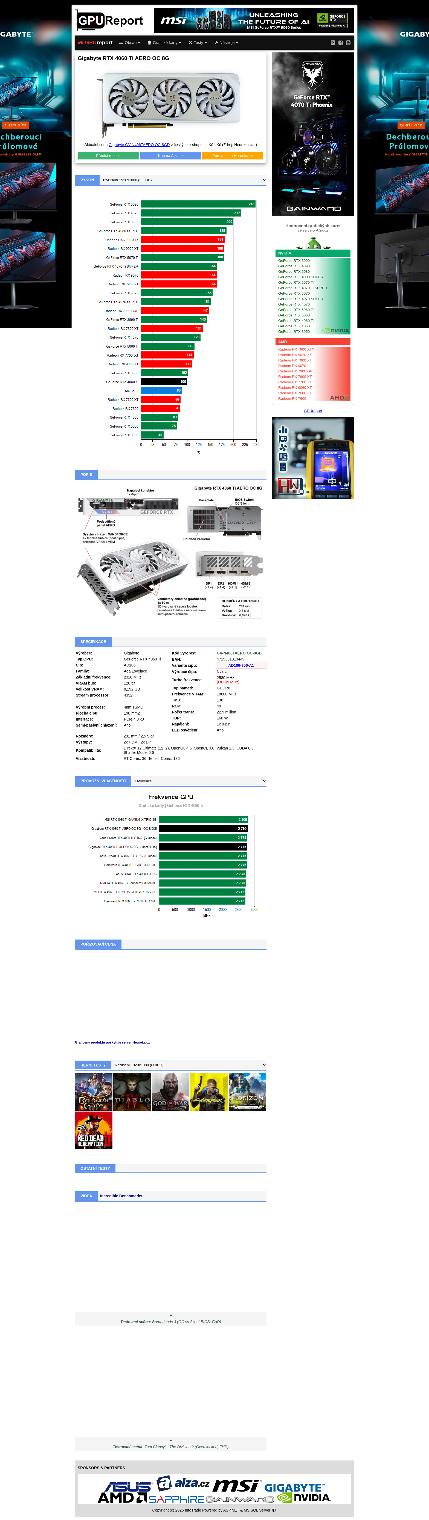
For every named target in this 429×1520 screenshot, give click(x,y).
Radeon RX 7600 (292, 398)
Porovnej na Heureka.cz (232, 155)
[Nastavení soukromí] (274, 1510)
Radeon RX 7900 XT (295, 360)
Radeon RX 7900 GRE (296, 371)
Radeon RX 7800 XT (295, 377)
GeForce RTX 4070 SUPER (300, 299)
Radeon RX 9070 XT (295, 355)
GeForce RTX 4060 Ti (296, 321)
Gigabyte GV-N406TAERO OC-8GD (139, 145)
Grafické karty (164, 42)
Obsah (129, 42)
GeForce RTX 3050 (294, 332)
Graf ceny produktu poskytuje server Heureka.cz (112, 1042)
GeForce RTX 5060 (294, 315)
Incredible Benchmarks (121, 1196)
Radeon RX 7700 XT (295, 382)
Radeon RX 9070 (292, 366)
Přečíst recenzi (108, 155)
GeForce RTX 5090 (294, 261)
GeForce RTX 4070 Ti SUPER (302, 288)
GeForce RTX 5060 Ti (296, 310)
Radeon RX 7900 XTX (296, 349)
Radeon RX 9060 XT (295, 388)
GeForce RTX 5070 (294, 293)
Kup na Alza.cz (171, 155)
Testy (198, 42)
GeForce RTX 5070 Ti (296, 282)
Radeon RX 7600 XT (295, 393)
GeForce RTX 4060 (294, 326)
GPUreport (313, 411)
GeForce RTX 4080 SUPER (300, 277)
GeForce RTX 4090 (294, 266)
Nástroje (226, 42)
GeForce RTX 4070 (294, 304)
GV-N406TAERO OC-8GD (239, 653)
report (95, 43)
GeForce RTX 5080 (294, 271)
